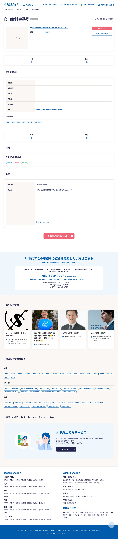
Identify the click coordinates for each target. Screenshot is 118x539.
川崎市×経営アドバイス (69, 391)
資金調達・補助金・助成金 (71, 496)
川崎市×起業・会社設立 (103, 388)
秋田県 (29, 480)
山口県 (29, 510)
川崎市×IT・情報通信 (73, 403)
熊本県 (23, 519)
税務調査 (97, 483)
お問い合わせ (101, 28)
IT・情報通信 (99, 512)
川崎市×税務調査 (34, 391)
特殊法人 (66, 518)
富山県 (12, 493)
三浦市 (75, 374)
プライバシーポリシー (34, 530)
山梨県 (29, 493)
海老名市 (109, 374)
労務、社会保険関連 (69, 503)
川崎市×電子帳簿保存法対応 (86, 388)
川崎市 (26, 9)
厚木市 (88, 374)
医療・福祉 (104, 515)
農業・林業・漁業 (94, 515)
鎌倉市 (41, 374)
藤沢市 (47, 374)
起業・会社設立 (68, 489)
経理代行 (102, 480)
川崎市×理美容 (99, 403)
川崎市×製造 (18, 403)
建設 (64, 512)
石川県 (17, 493)
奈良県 (23, 503)
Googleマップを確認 (43, 222)
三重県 (29, 503)
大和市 (95, 374)
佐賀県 (12, 519)
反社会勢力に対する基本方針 (81, 530)
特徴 (31, 59)
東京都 (35, 487)
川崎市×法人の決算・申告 (11, 388)
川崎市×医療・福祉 (54, 406)
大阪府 (6, 503)
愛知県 (6, 496)
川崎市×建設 (8, 403)
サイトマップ (22, 530)
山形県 (35, 480)
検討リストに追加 (102, 34)
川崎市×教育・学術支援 (11, 406)
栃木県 (12, 487)
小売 (73, 512)
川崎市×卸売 (37, 403)
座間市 (6, 377)
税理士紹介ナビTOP (50, 5)
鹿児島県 (42, 519)
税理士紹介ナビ (9, 9)
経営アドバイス (87, 496)
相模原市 (20, 374)
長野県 (35, 493)
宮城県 (23, 480)
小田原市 (54, 374)
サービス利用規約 (56, 530)
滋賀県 (35, 503)
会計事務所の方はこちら (105, 5)
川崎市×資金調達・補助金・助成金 (51, 391)
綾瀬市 (13, 377)
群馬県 (17, 487)
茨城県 (6, 487)
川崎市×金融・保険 (87, 403)
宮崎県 (35, 519)
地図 (86, 59)
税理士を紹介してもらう (69, 5)
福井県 (23, 493)
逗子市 (69, 374)
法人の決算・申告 (68, 480)
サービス (83, 515)
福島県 (41, 480)
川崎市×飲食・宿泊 (49, 403)
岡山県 (17, 510)
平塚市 (34, 374)
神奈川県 (19, 9)
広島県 (23, 510)
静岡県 (47, 493)
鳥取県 (6, 510)
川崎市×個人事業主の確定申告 (29, 388)
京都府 (12, 503)
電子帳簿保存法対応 (81, 483)
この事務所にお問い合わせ (58, 236)
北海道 (6, 480)
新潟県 (6, 493)
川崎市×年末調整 (44, 388)
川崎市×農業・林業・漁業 (38, 406)
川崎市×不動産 (61, 403)
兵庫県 (17, 503)
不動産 (91, 512)
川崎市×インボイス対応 (70, 388)
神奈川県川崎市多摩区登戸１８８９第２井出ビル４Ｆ (50, 28)
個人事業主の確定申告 (83, 480)
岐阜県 (41, 493)
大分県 (29, 519)
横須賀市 (27, 374)
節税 (90, 483)
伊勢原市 (102, 374)
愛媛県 (47, 510)
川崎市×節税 (24, 391)
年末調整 (95, 480)
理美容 (65, 515)
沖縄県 (48, 519)
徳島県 (35, 510)
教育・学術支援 (74, 515)
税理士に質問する (87, 5)
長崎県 (17, 519)
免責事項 (45, 530)
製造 (68, 512)
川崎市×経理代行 (56, 388)
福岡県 (6, 519)
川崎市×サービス (24, 406)
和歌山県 (42, 503)
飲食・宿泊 (84, 512)
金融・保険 (109, 512)
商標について (67, 530)
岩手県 (17, 480)
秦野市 (82, 374)
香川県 (41, 510)
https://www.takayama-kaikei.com (49, 109)
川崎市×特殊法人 (66, 406)
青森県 (12, 480)
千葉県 (29, 487)
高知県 (6, 512)
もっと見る (65, 449)
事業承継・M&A (79, 489)
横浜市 (6, 374)
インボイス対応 (68, 483)
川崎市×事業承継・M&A (11, 391)
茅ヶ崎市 (62, 374)
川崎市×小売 (27, 403)
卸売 (77, 512)
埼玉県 (23, 487)
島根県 (12, 510)
